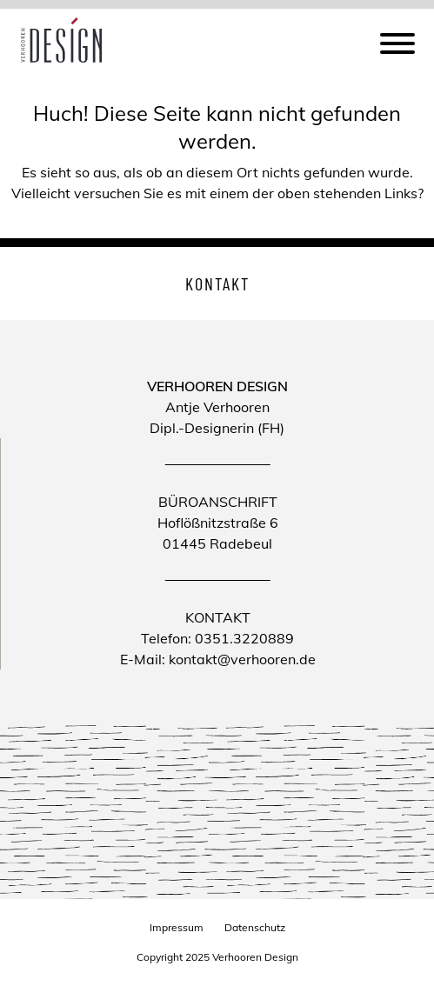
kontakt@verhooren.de (242, 659)
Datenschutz (254, 927)
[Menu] (397, 46)
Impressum (177, 927)
